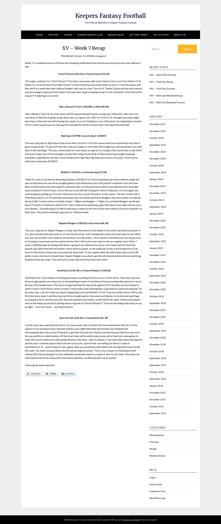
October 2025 (156, 138)
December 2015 (157, 392)
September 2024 (157, 172)
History (53, 34)
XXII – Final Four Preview (162, 88)
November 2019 (157, 317)
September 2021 (157, 275)
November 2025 (157, 131)
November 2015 (157, 399)
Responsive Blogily (131, 519)
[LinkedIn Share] (68, 373)
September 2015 (157, 413)
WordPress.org (157, 498)
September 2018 (157, 358)
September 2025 (157, 145)
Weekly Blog (116, 34)
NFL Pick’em (161, 34)
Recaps (153, 448)
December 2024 (157, 151)
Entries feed (155, 484)
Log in (152, 477)
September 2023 (157, 206)
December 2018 (157, 337)
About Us (180, 34)
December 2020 (157, 282)
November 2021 (157, 261)
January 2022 (156, 248)
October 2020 (156, 296)
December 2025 (157, 124)
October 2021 (156, 268)
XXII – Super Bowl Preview (162, 74)
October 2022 (156, 234)
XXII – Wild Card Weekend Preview (167, 102)
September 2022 (157, 241)
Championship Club (90, 34)
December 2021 (157, 255)
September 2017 (157, 365)
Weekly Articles (157, 455)
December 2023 (157, 186)
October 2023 (156, 200)
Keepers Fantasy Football (110, 15)
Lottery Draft (138, 34)
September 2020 (157, 303)
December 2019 (157, 310)
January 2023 (156, 213)
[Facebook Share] (33, 373)
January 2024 (156, 179)
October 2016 (156, 372)
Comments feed (157, 491)
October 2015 (156, 406)
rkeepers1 (102, 55)
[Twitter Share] (51, 373)
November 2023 (157, 193)
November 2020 (157, 289)
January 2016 (156, 385)
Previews (154, 442)
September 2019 (157, 330)
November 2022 (157, 227)
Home (39, 34)
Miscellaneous (156, 435)
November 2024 (157, 158)
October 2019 (156, 323)
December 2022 (157, 220)
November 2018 (157, 344)
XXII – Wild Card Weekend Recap (166, 95)
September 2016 (157, 378)
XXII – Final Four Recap (161, 81)
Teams (68, 34)
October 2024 (156, 165)
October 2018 (156, 351)
